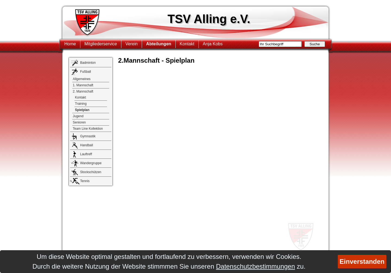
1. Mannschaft (83, 85)
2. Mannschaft (83, 91)
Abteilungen (158, 44)
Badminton (88, 63)
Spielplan (82, 110)
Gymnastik (88, 136)
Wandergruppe (91, 163)
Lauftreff (86, 154)
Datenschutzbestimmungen (255, 266)
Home (70, 44)
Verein (131, 44)
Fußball (85, 72)
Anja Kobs (213, 44)
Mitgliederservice (100, 44)
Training (81, 104)
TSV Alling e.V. (209, 19)
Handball (86, 145)
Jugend (78, 116)
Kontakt (187, 44)
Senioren (79, 122)
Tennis (85, 181)
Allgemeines (81, 79)
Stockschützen (90, 172)
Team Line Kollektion (88, 129)
